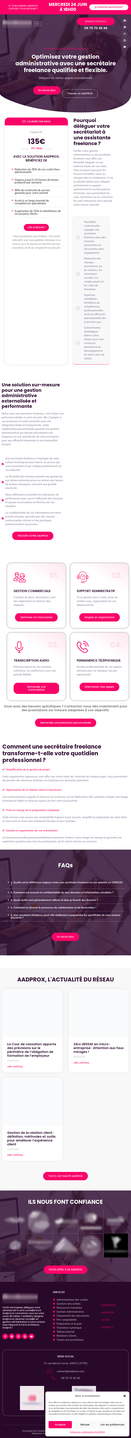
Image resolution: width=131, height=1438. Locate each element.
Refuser (85, 1424)
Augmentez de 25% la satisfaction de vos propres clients (38, 212)
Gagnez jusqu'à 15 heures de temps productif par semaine (36, 181)
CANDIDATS (108, 1305)
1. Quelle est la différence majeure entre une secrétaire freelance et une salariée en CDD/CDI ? (67, 883)
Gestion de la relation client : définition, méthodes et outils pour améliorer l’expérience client (31, 1138)
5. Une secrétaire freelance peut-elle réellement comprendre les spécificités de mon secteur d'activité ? (65, 916)
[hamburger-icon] (37, 23)
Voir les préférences (112, 1424)
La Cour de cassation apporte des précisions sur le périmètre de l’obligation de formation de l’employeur (31, 1050)
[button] (124, 1395)
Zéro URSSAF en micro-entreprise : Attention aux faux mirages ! (98, 1048)
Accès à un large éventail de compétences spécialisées (32, 202)
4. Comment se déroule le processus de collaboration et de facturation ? (53, 907)
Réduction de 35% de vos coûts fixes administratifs (37, 171)
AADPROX (107, 1312)
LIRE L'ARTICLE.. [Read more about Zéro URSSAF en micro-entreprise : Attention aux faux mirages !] (81, 1062)
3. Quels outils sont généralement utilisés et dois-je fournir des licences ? (54, 900)
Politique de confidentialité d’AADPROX (87, 1432)
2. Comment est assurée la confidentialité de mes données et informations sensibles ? (62, 892)
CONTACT (107, 1327)
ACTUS (105, 1319)
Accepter (60, 1424)
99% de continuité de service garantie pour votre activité (32, 191)
